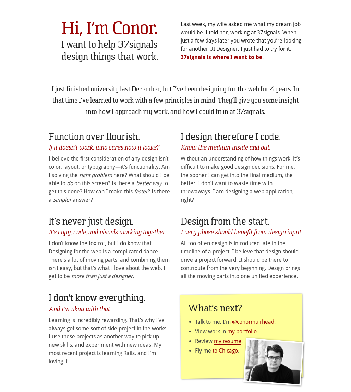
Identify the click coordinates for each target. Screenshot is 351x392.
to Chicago (225, 350)
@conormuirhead (253, 322)
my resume (227, 341)
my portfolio (242, 331)
